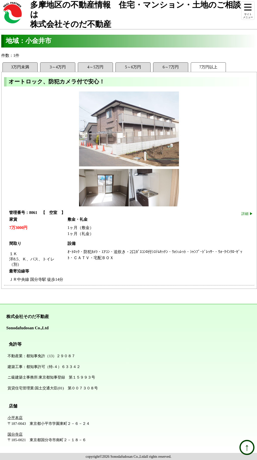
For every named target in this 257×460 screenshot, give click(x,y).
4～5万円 (95, 67)
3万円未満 (20, 67)
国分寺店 (15, 434)
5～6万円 (133, 67)
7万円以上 (208, 67)
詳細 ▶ (247, 214)
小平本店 (15, 418)
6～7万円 (171, 67)
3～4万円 (58, 67)
